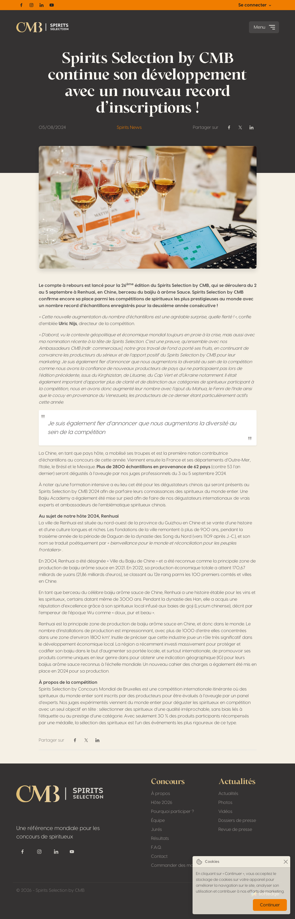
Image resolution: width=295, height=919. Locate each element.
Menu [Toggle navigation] (265, 27)
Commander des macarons (179, 865)
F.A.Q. (156, 847)
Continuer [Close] (270, 905)
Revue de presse (235, 829)
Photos (225, 802)
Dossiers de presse (237, 820)
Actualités (228, 793)
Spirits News (129, 127)
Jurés (156, 829)
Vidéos (225, 811)
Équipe (158, 820)
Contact (159, 856)
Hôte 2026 (161, 802)
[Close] (286, 862)
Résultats (160, 838)
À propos (160, 793)
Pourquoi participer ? (172, 811)
